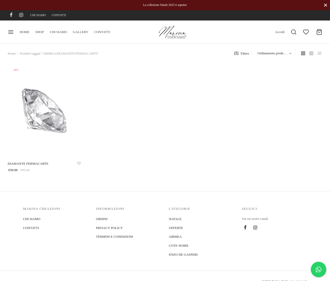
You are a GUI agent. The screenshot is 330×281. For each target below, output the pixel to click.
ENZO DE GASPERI (183, 254)
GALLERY (80, 32)
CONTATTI (59, 15)
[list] (319, 53)
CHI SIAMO (38, 15)
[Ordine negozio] (274, 53)
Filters (241, 53)
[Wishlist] (306, 32)
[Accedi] (279, 32)
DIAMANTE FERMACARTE (28, 163)
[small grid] (311, 53)
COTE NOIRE (179, 245)
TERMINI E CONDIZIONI (114, 236)
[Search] (294, 32)
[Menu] (11, 32)
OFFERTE (176, 228)
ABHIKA (175, 236)
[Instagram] (21, 15)
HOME (24, 32)
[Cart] (319, 32)
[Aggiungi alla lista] (79, 163)
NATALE (175, 219)
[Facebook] (11, 15)
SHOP (39, 32)
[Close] (325, 5)
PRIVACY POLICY (109, 228)
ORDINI (102, 219)
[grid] (303, 53)
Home (12, 53)
